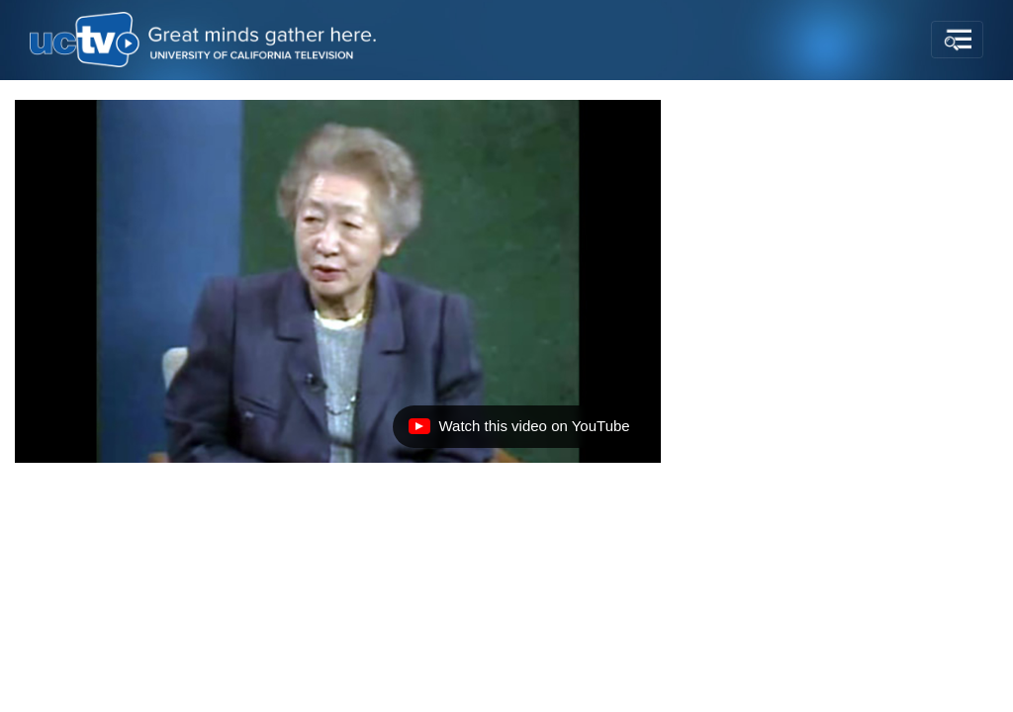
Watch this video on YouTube (518, 431)
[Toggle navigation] (957, 39)
